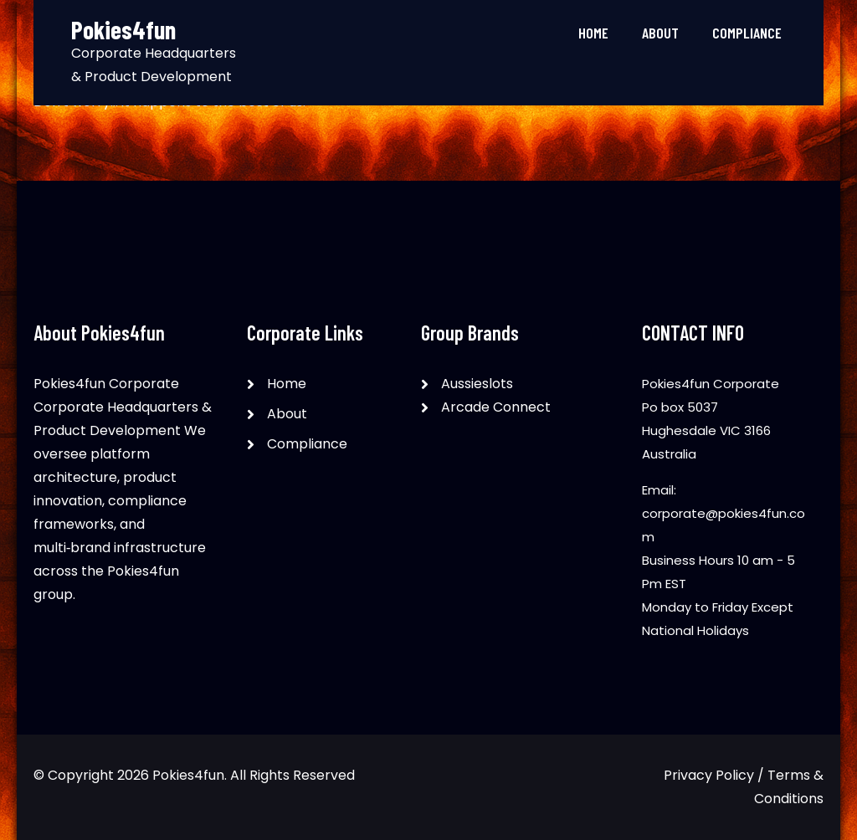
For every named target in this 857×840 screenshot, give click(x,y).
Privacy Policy (709, 775)
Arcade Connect (496, 407)
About (660, 32)
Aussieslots (477, 383)
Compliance (747, 32)
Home (593, 32)
